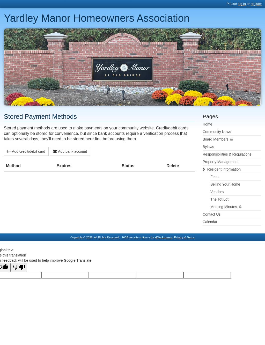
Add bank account (70, 151)
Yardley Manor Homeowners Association (96, 18)
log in (242, 4)
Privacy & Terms (184, 237)
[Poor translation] (19, 267)
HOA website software (136, 237)
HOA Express (163, 237)
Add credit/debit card (26, 151)
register (256, 4)
